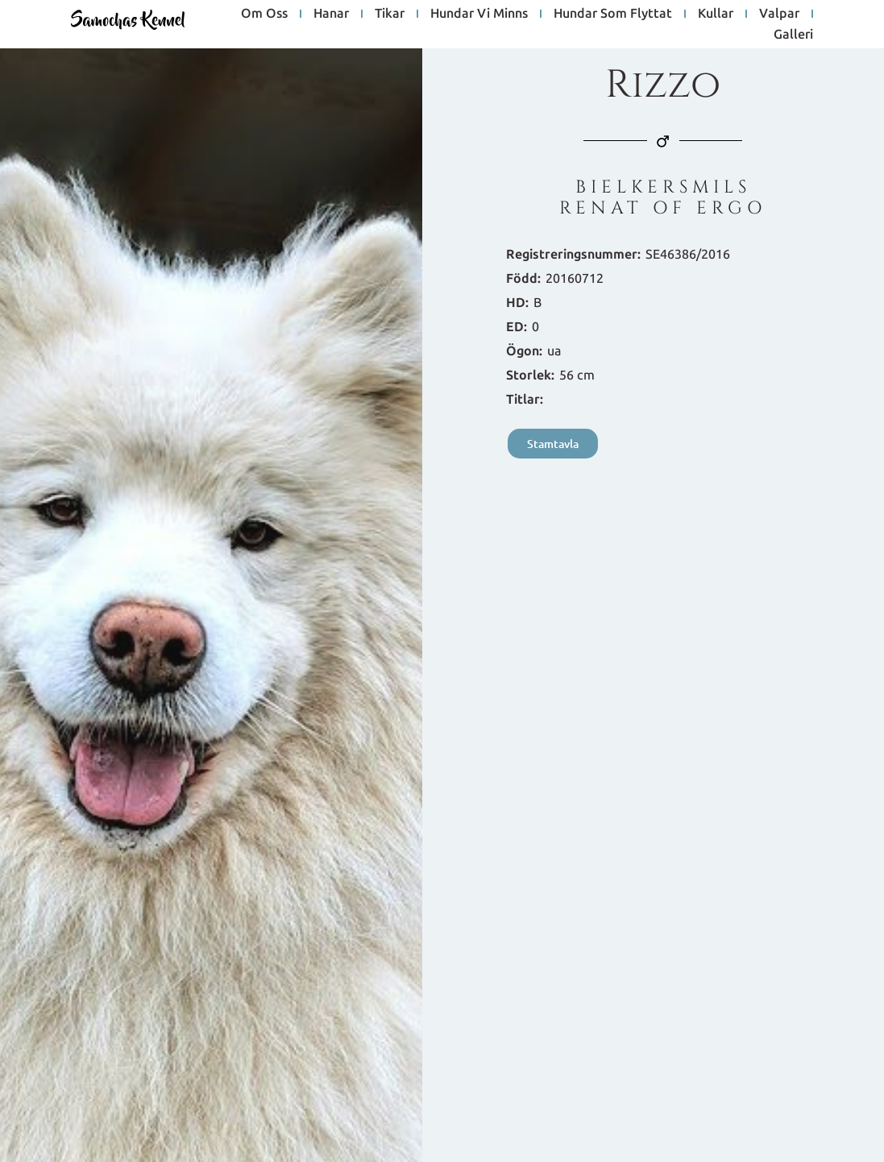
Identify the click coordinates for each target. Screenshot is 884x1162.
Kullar (715, 13)
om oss (264, 13)
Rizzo (662, 85)
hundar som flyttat (613, 13)
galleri (793, 34)
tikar (390, 13)
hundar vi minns (479, 13)
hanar (331, 13)
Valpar (779, 13)
